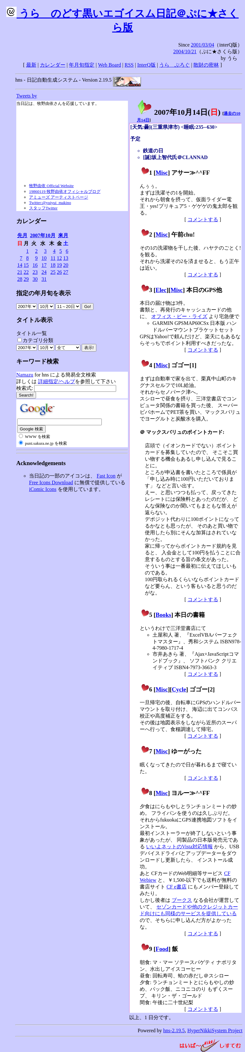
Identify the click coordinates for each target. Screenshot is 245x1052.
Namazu (24, 374)
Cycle (179, 689)
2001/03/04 (202, 44)
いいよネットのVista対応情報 (179, 846)
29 (26, 279)
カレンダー (52, 65)
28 (19, 279)
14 (19, 265)
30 (35, 279)
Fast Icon (106, 476)
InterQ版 (146, 65)
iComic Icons (42, 489)
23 (35, 272)
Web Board (109, 65)
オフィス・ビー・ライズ (179, 316)
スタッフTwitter (43, 208)
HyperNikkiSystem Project (214, 1030)
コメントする (203, 219)
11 (53, 258)
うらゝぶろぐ (174, 65)
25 (53, 272)
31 (44, 279)
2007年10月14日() (178, 112)
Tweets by (26, 96)
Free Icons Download (51, 482)
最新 (31, 65)
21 (19, 272)
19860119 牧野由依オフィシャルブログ (64, 191)
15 (26, 265)
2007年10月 (43, 235)
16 (35, 265)
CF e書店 (177, 886)
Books (163, 614)
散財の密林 (206, 65)
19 (59, 265)
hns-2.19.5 (174, 1030)
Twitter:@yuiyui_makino (50, 202)
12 (59, 258)
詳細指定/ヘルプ (56, 381)
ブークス (182, 900)
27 (65, 272)
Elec (161, 290)
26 (59, 272)
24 (44, 272)
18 (53, 265)
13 (65, 258)
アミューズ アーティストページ (58, 197)
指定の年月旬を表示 (43, 293)
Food (162, 949)
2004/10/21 (185, 51)
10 (44, 258)
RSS (129, 65)
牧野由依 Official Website (51, 185)
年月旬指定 (81, 65)
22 (26, 272)
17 (44, 265)
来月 (63, 235)
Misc (162, 172)
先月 (22, 235)
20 (65, 265)
